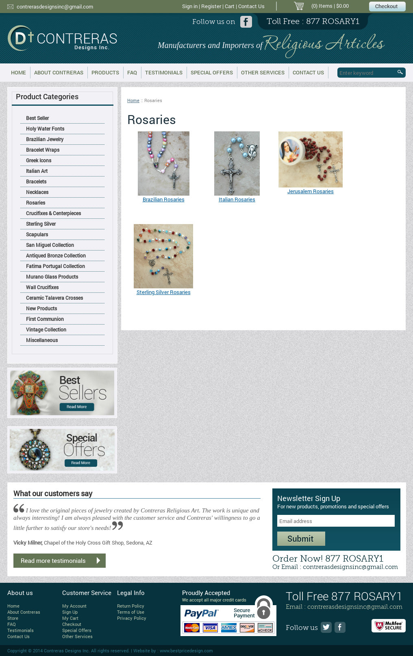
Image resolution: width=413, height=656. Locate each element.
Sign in (190, 6)
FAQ (132, 72)
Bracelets (36, 181)
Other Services (263, 72)
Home (18, 72)
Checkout (71, 624)
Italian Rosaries (237, 199)
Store (12, 618)
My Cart (70, 618)
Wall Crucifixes (42, 287)
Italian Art (37, 171)
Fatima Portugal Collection (55, 266)
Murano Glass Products (52, 276)
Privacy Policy (131, 618)
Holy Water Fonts (45, 128)
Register (211, 6)
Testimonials (164, 72)
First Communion (45, 319)
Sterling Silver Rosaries (164, 292)
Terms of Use (130, 612)
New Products (41, 308)
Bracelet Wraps (42, 149)
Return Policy (130, 606)
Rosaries (35, 202)
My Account (74, 606)
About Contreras (58, 72)
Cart (230, 6)
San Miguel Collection (50, 245)
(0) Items (322, 5)
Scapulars (37, 234)
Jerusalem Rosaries (310, 191)
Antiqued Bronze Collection (56, 255)
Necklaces (37, 192)
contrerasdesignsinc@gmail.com (55, 6)
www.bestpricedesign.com (186, 650)
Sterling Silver (41, 223)
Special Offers (212, 72)
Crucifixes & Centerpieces (53, 213)
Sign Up (70, 612)
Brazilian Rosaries (164, 199)
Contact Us (251, 6)
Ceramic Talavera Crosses (54, 297)
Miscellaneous (42, 340)
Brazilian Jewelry (44, 139)
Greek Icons (38, 160)
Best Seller (37, 118)
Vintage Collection (46, 329)
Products (105, 72)
